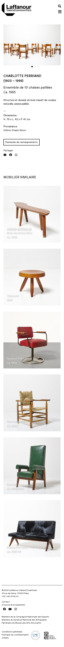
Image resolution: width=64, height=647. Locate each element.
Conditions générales (12, 632)
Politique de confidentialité (15, 635)
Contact (6, 602)
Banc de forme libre (19, 233)
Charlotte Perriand (22, 76)
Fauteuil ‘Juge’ (15, 484)
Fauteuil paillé (15, 421)
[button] (59, 6)
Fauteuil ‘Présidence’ (19, 358)
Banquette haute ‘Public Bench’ (26, 547)
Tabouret (13, 296)
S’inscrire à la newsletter (13, 605)
